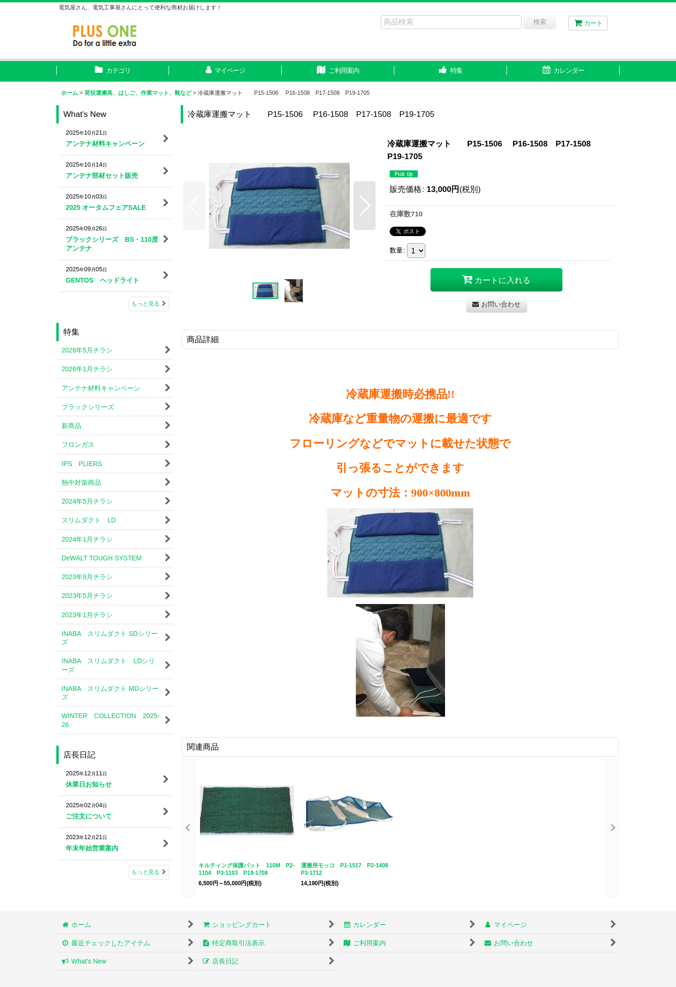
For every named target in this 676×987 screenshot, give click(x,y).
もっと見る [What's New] (148, 303)
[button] (450, 71)
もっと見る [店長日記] (148, 872)
